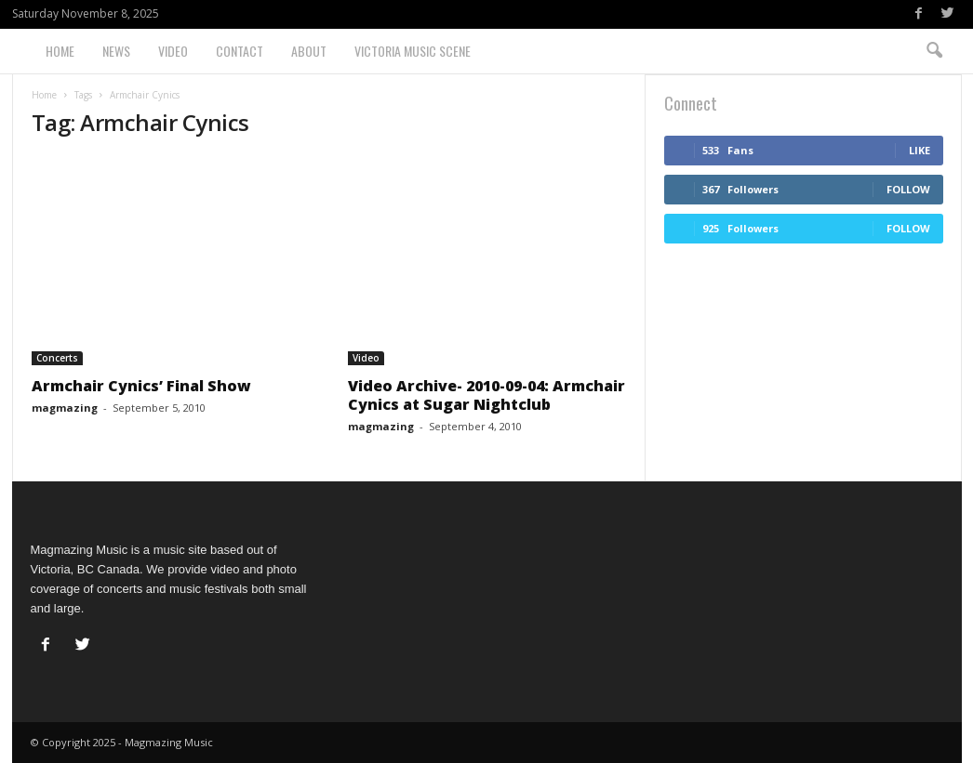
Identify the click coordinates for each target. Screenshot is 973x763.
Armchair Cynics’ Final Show (141, 385)
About (309, 50)
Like (919, 150)
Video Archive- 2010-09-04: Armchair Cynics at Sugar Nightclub (486, 394)
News (116, 50)
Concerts (57, 357)
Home (60, 50)
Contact (239, 50)
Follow (908, 189)
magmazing (65, 407)
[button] (933, 51)
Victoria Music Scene (412, 50)
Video (173, 50)
